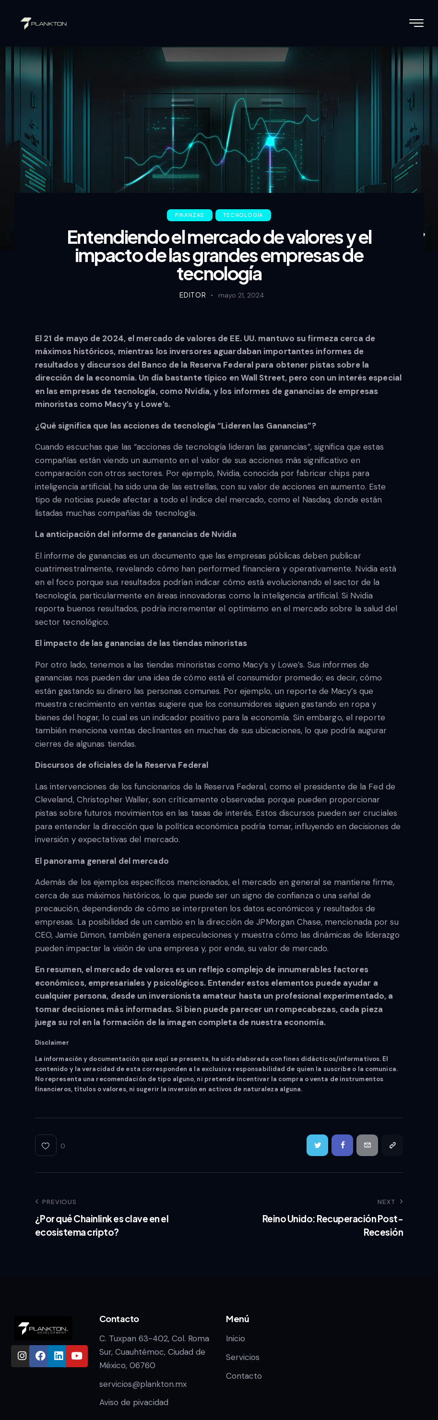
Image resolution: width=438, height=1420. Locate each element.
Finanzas (189, 215)
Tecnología (243, 215)
